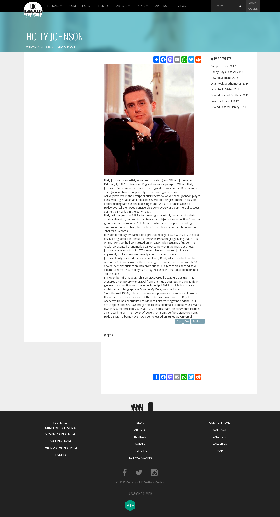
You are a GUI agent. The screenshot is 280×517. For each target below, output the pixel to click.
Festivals (54, 6)
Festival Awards (140, 457)
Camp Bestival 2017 (223, 66)
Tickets (103, 6)
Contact (220, 429)
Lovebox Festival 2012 (225, 101)
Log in (253, 2)
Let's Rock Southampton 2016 (230, 83)
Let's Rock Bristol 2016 (225, 89)
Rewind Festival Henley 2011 (228, 107)
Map (220, 450)
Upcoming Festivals (60, 433)
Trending (140, 450)
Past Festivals (60, 440)
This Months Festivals (60, 447)
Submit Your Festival (60, 428)
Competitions (79, 6)
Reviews (180, 6)
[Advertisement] (59, 116)
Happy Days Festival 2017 (227, 72)
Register (253, 8)
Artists (123, 6)
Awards (161, 6)
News (142, 6)
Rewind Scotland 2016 (224, 78)
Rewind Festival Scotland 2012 (230, 95)
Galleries (220, 443)
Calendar (220, 436)
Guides (140, 443)
